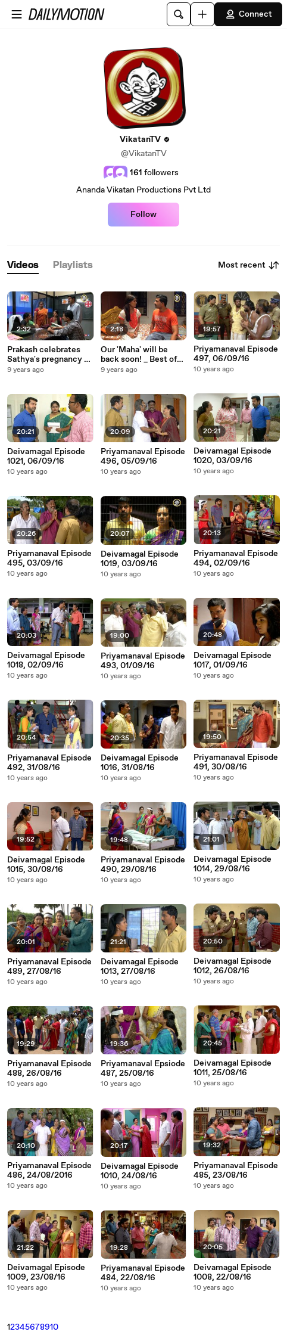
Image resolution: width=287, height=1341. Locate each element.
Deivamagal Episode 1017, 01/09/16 (233, 660)
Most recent (249, 265)
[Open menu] (16, 14)
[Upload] (202, 14)
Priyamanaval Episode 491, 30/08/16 (236, 762)
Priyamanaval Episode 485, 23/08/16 (236, 1170)
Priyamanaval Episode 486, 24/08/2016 (49, 1170)
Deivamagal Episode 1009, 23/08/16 (46, 1272)
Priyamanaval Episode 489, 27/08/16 (49, 966)
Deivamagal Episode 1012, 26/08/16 (233, 966)
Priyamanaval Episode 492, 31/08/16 (49, 762)
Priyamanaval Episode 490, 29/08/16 (143, 864)
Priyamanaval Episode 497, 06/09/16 (236, 354)
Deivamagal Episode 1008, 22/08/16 (233, 1272)
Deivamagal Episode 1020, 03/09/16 (233, 455)
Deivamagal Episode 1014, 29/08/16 (233, 864)
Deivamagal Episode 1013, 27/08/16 (140, 966)
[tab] (23, 265)
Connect (248, 14)
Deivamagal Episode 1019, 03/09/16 (140, 559)
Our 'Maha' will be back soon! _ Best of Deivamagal (139, 354)
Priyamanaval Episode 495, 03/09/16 (49, 558)
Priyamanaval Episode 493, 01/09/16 (143, 660)
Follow (143, 214)
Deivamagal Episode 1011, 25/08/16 (233, 1068)
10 (54, 1327)
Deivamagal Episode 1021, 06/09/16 (46, 456)
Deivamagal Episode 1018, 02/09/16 (46, 660)
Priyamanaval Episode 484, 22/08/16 (143, 1273)
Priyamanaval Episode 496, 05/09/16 (143, 456)
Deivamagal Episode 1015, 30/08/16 (46, 864)
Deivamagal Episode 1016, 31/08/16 (140, 762)
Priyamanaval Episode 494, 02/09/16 (236, 558)
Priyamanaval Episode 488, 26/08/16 (49, 1068)
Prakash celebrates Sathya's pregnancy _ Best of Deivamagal (47, 354)
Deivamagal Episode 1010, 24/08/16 (140, 1171)
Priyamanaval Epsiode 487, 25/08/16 (143, 1068)
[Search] (179, 14)
